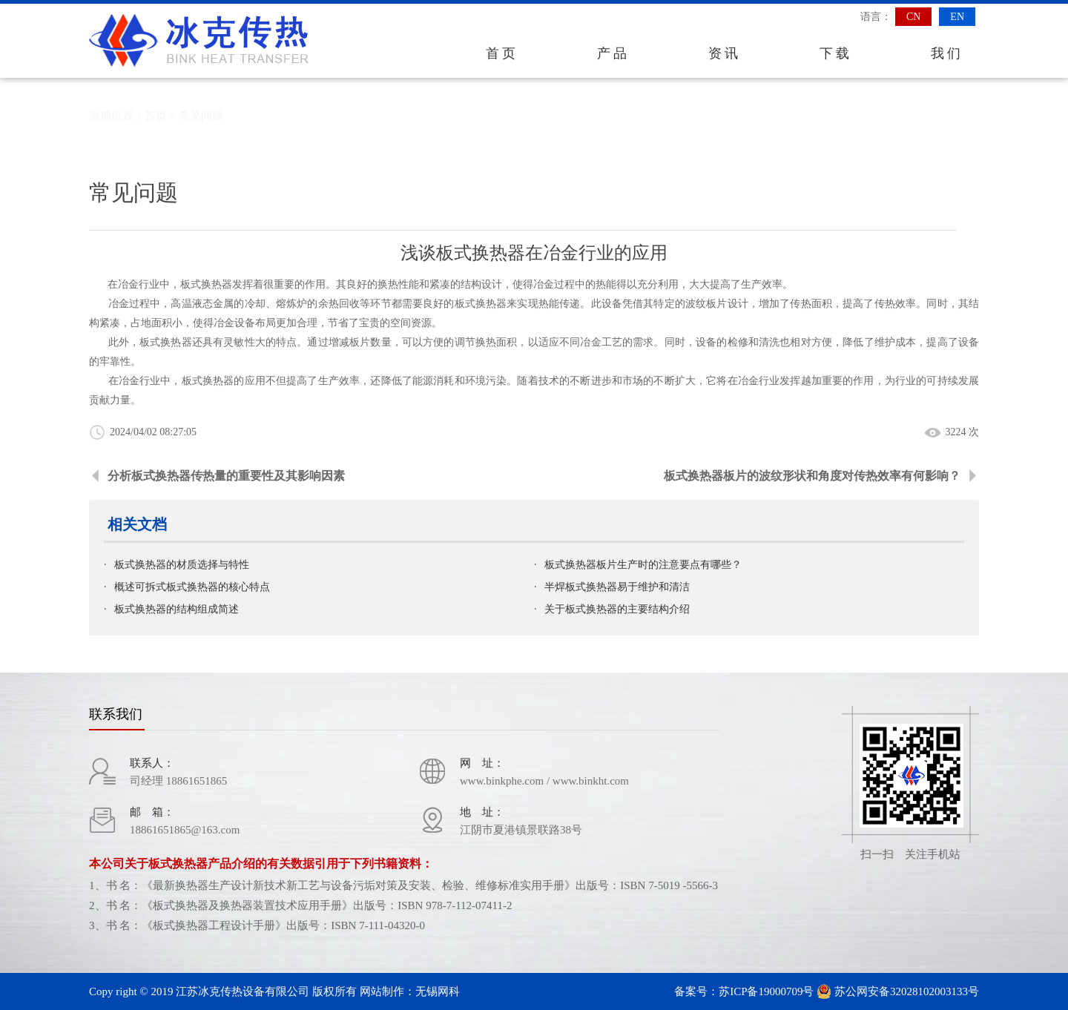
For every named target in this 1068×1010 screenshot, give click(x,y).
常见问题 (201, 116)
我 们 (946, 53)
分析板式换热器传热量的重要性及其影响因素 (226, 475)
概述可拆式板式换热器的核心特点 (192, 587)
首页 (156, 116)
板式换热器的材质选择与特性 (181, 564)
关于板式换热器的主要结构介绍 (617, 609)
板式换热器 (165, 342)
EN (957, 16)
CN (913, 16)
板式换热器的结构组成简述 (176, 609)
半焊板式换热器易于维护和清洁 (617, 587)
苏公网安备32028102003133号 (898, 991)
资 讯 (723, 53)
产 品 (612, 53)
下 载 (835, 53)
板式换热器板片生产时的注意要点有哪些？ (643, 564)
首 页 (501, 53)
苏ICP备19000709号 (766, 991)
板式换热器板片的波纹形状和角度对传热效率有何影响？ (812, 475)
